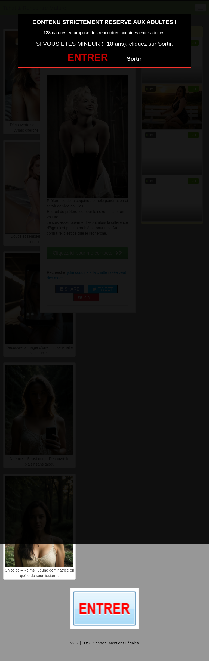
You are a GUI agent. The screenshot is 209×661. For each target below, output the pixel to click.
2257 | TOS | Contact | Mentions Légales (104, 643)
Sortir (134, 59)
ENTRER (87, 57)
